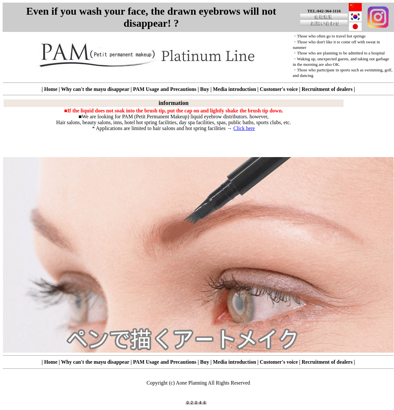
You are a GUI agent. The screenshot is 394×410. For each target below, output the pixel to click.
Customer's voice (279, 89)
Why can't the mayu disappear (95, 89)
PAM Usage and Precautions (165, 89)
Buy (204, 89)
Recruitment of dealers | (328, 89)
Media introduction (234, 89)
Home (50, 89)
